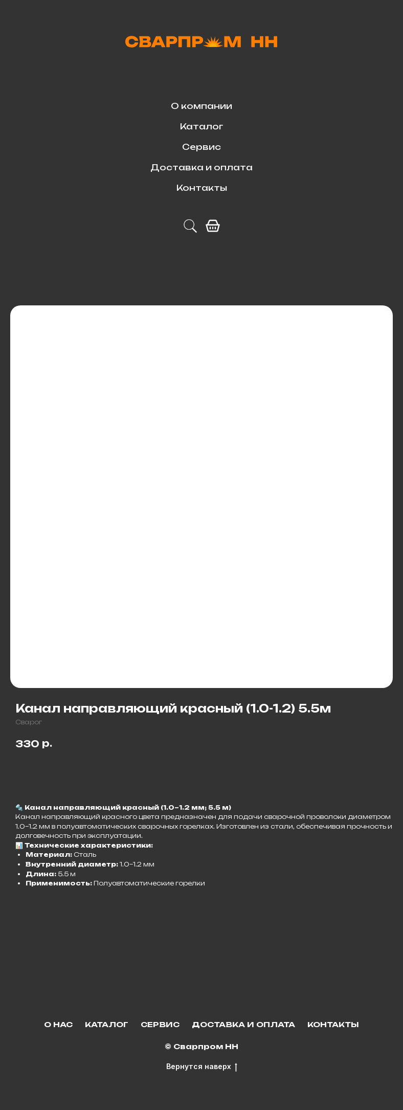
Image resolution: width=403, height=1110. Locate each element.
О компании (201, 106)
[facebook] (212, 226)
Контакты (201, 188)
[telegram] (190, 226)
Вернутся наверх (201, 1067)
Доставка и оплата (201, 167)
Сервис (201, 147)
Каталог (201, 126)
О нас (58, 1024)
